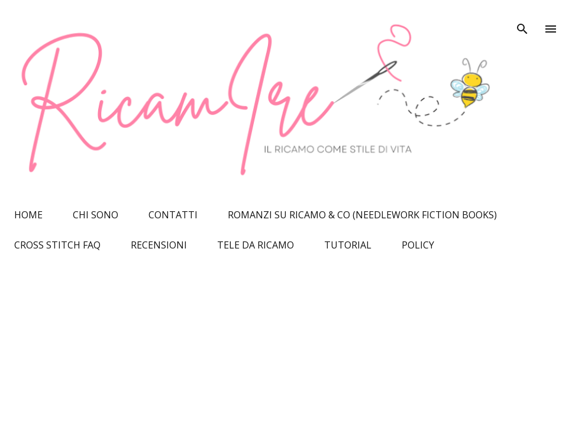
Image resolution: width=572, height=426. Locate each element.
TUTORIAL (347, 244)
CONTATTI (173, 214)
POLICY (418, 244)
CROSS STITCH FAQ (57, 244)
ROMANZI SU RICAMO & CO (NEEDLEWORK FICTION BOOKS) (362, 214)
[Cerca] (522, 21)
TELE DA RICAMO (255, 244)
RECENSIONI (159, 244)
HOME (28, 214)
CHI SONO (95, 214)
